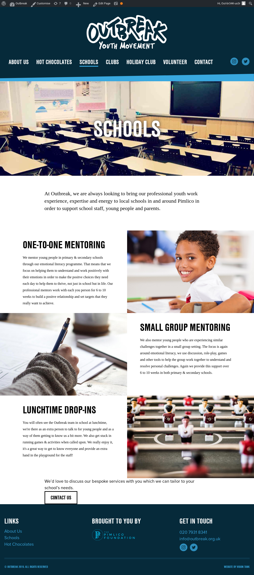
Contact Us (61, 497)
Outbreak (20, 3)
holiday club (141, 62)
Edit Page (99, 3)
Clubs (112, 62)
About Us (19, 62)
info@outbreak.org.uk (199, 539)
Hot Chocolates (54, 62)
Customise (42, 3)
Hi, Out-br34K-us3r (231, 3)
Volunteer (175, 62)
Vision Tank (243, 567)
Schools (89, 62)
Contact (203, 62)
